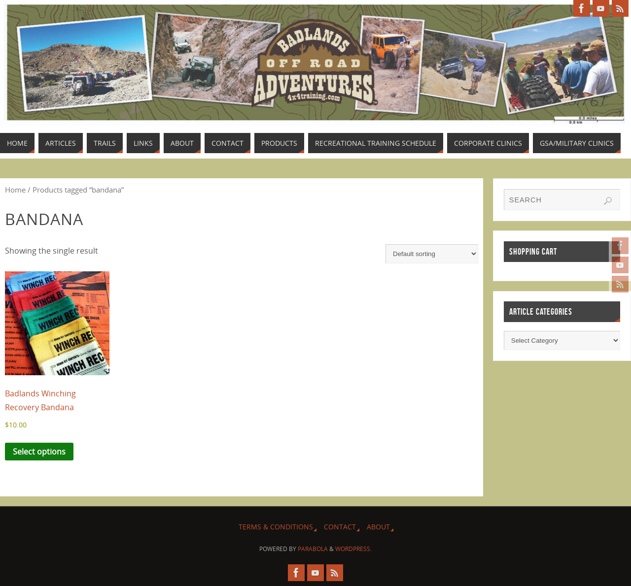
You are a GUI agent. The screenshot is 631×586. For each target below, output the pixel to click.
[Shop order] (432, 253)
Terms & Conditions (276, 526)
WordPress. (353, 549)
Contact (340, 526)
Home (15, 190)
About (378, 526)
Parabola (313, 549)
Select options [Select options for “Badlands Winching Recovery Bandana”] (39, 451)
